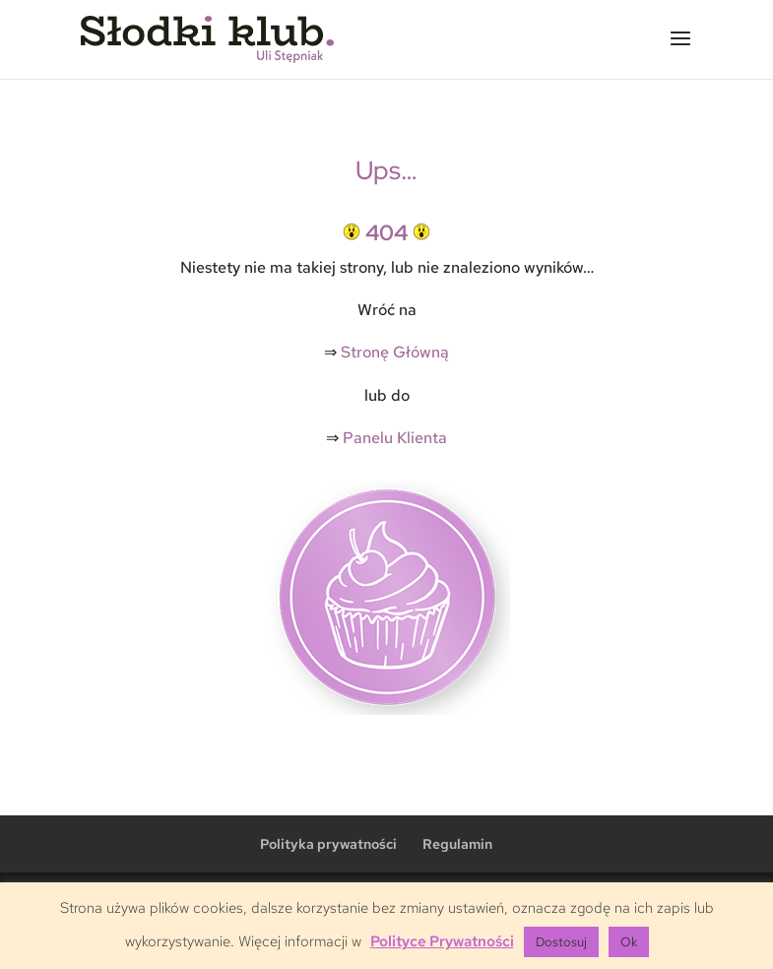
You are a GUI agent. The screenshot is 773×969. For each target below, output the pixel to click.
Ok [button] (628, 942)
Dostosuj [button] (561, 942)
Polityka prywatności (328, 844)
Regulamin (457, 844)
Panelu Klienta (395, 437)
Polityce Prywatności (442, 941)
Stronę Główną (395, 352)
